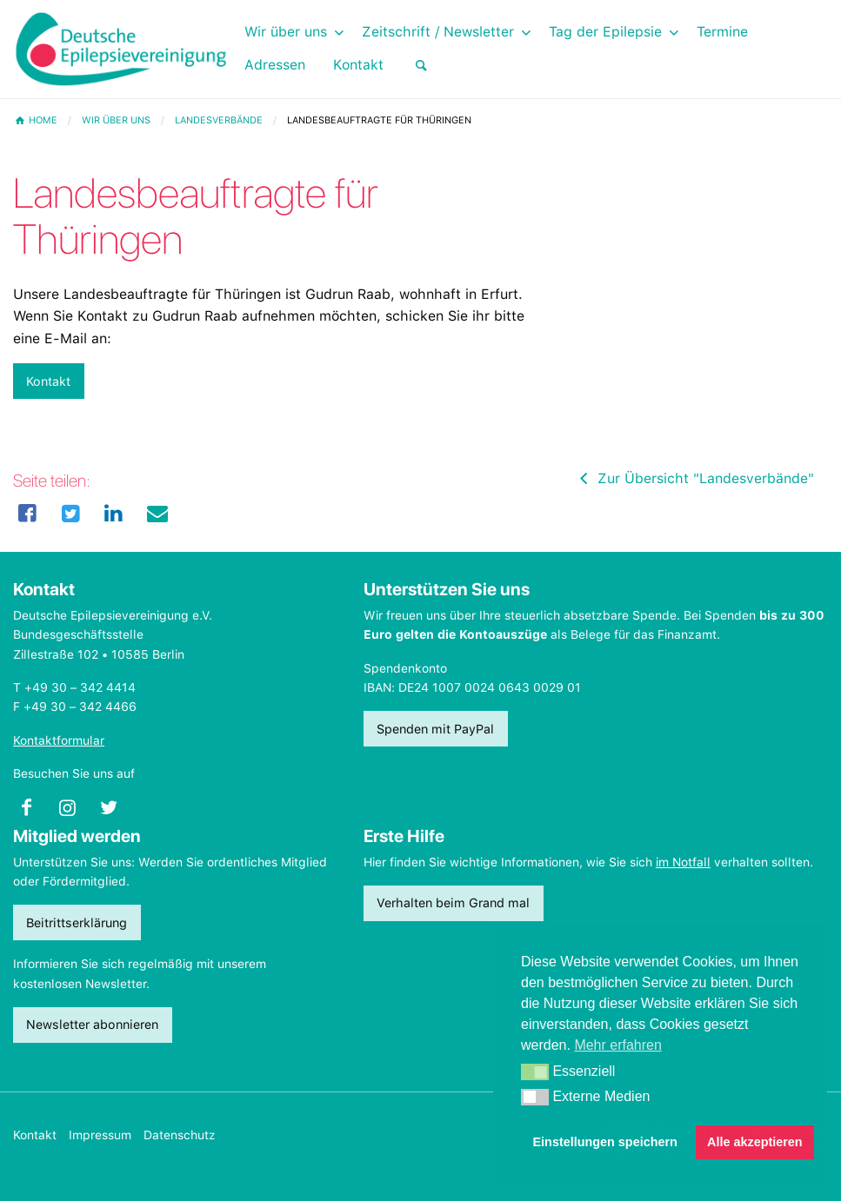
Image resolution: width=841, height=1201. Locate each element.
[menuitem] (420, 66)
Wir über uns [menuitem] (285, 31)
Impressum (100, 1135)
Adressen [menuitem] (274, 64)
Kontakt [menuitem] (358, 64)
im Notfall (683, 862)
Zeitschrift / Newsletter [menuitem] (438, 31)
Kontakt (48, 381)
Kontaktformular (58, 740)
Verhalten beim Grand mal (453, 902)
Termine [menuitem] (722, 31)
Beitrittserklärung (76, 922)
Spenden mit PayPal (435, 728)
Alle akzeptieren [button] (755, 1142)
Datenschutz (180, 1135)
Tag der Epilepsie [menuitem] (605, 31)
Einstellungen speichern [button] (605, 1142)
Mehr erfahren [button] (618, 1045)
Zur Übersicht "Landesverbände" (694, 478)
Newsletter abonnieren (92, 1024)
